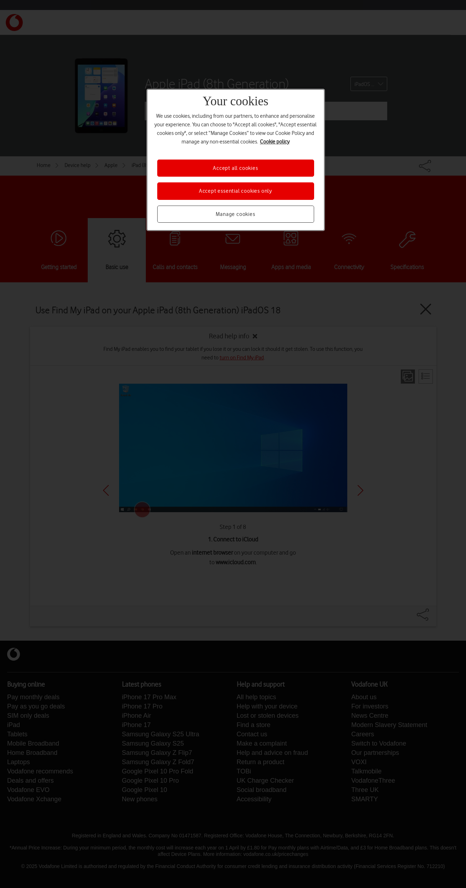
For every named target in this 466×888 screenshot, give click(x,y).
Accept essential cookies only (235, 191)
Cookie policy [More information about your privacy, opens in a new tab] (275, 141)
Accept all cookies (235, 168)
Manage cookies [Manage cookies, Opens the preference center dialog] (235, 214)
